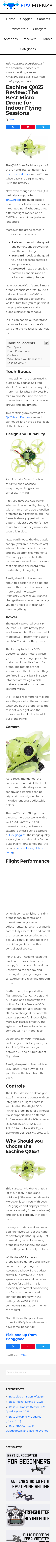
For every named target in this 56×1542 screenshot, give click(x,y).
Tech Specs (14, 347)
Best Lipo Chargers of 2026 (26, 1396)
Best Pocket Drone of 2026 (26, 1401)
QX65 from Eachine (18, 417)
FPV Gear (23, 1355)
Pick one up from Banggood (21, 1337)
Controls (12, 355)
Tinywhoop (13, 199)
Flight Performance (19, 351)
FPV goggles (17, 835)
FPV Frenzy (28, 6)
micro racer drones (18, 174)
